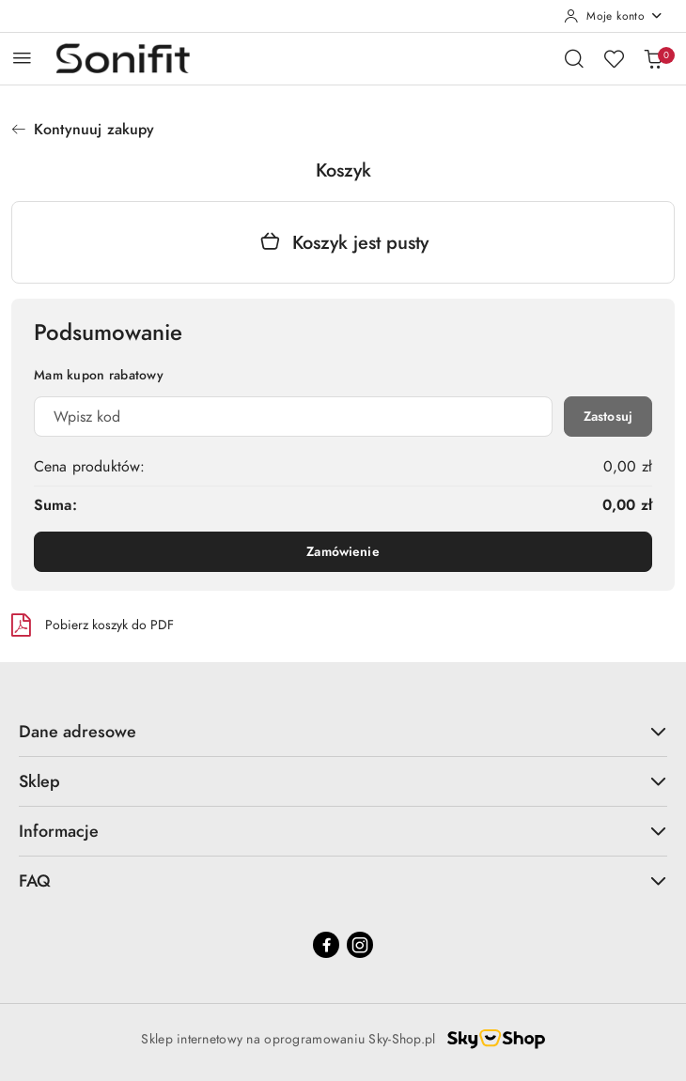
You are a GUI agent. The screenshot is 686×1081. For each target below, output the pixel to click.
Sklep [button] (343, 781)
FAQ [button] (343, 880)
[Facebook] (326, 945)
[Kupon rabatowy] (293, 416)
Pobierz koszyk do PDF (92, 624)
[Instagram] (360, 945)
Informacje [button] (343, 830)
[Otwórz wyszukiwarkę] (574, 58)
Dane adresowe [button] (343, 731)
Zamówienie (342, 552)
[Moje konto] (613, 16)
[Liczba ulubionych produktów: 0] (613, 58)
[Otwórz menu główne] (22, 58)
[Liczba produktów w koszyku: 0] (653, 58)
